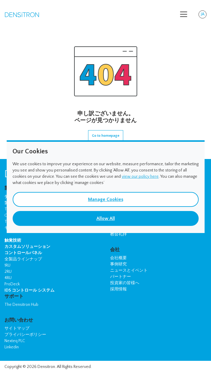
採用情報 (118, 289)
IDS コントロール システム (29, 290)
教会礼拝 (118, 234)
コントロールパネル (23, 253)
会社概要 (118, 258)
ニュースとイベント (129, 270)
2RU (8, 271)
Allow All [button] (105, 218)
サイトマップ (16, 328)
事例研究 (118, 264)
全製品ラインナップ (23, 259)
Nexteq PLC (14, 341)
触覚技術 (12, 240)
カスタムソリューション (27, 246)
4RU (8, 278)
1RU (7, 265)
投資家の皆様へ (124, 283)
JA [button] (204, 15)
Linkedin (11, 347)
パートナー (120, 276)
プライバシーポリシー (25, 334)
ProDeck (12, 284)
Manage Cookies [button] (105, 199)
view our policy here (140, 176)
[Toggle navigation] (183, 14)
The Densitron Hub (21, 304)
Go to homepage (105, 135)
